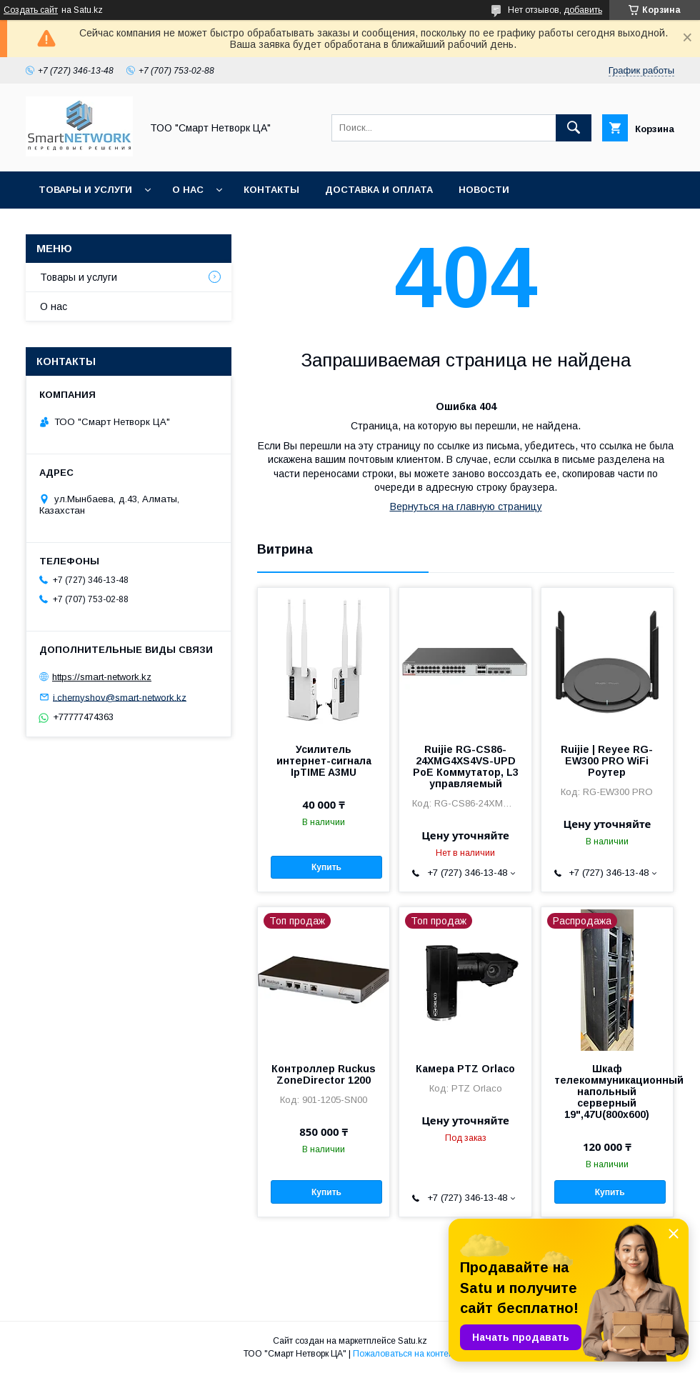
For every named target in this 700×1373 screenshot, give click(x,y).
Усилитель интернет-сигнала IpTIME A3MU (323, 761)
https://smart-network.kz (101, 676)
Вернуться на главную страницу (466, 506)
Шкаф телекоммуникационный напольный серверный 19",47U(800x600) (607, 1091)
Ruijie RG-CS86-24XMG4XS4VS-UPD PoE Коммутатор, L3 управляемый (466, 766)
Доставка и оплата (379, 189)
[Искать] (573, 127)
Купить (326, 867)
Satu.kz (412, 1341)
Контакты (271, 189)
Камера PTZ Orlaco (465, 1068)
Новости (484, 189)
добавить (583, 10)
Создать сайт (31, 10)
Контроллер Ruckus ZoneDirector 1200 (323, 1074)
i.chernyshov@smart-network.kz (119, 697)
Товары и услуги (85, 189)
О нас (188, 189)
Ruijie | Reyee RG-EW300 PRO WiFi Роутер (607, 761)
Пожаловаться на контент (405, 1354)
